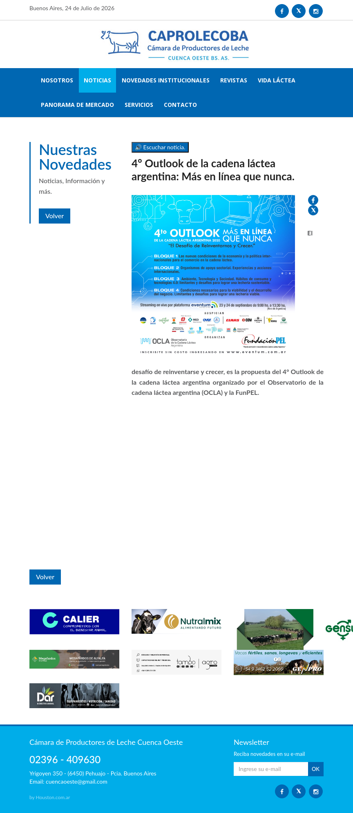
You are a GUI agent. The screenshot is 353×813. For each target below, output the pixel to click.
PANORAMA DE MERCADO (77, 105)
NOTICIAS (97, 80)
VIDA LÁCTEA (276, 80)
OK (315, 769)
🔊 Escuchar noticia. (160, 147)
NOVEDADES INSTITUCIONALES (166, 80)
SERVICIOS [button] (139, 105)
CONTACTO (180, 105)
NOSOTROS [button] (57, 80)
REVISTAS (233, 80)
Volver (54, 215)
